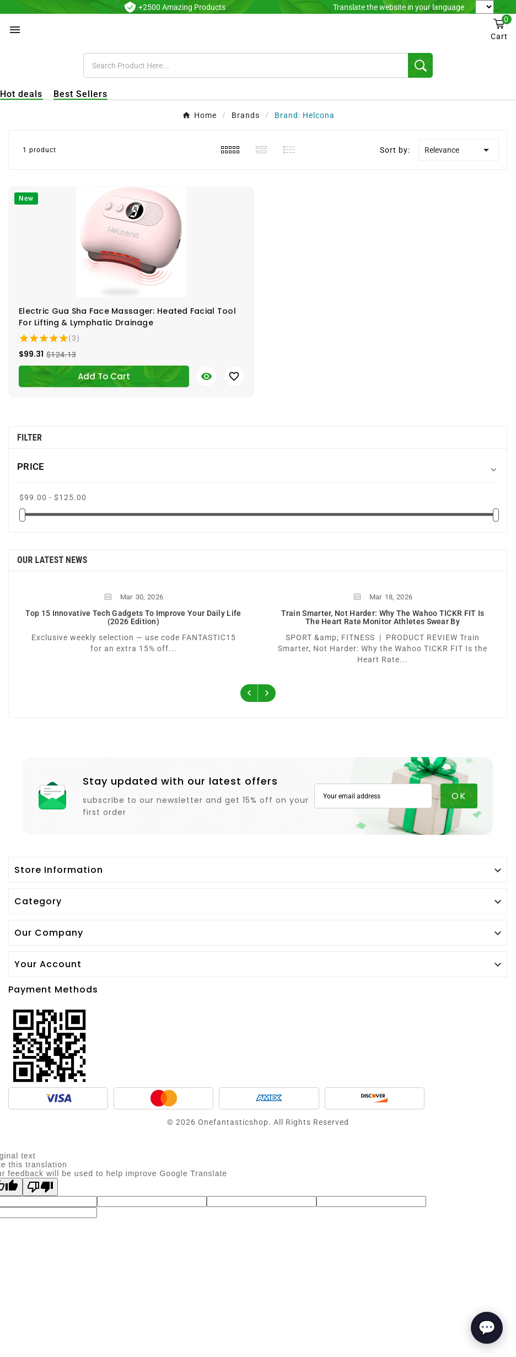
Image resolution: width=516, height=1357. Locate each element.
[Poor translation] (40, 1187)
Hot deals (21, 94)
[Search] (245, 65)
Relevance (458, 150)
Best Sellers (80, 94)
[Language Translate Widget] (484, 7)
